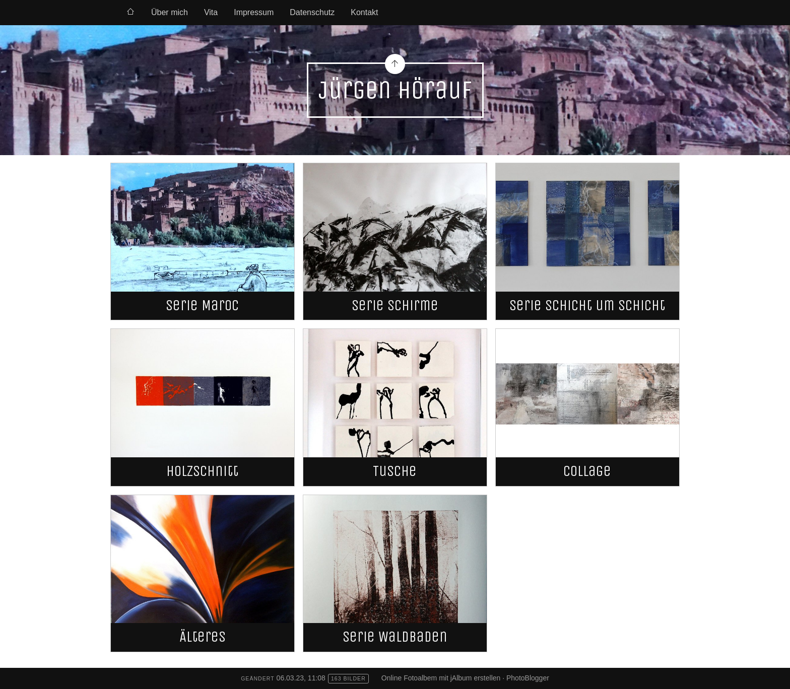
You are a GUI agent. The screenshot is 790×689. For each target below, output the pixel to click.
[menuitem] (130, 12)
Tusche (395, 471)
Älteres (202, 637)
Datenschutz (312, 12)
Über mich (169, 12)
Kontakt (364, 12)
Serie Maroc (202, 305)
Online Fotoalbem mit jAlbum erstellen (441, 678)
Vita (211, 12)
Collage (587, 471)
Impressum (254, 12)
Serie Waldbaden (395, 637)
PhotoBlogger (527, 678)
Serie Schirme (395, 305)
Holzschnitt (202, 471)
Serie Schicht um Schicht (587, 305)
